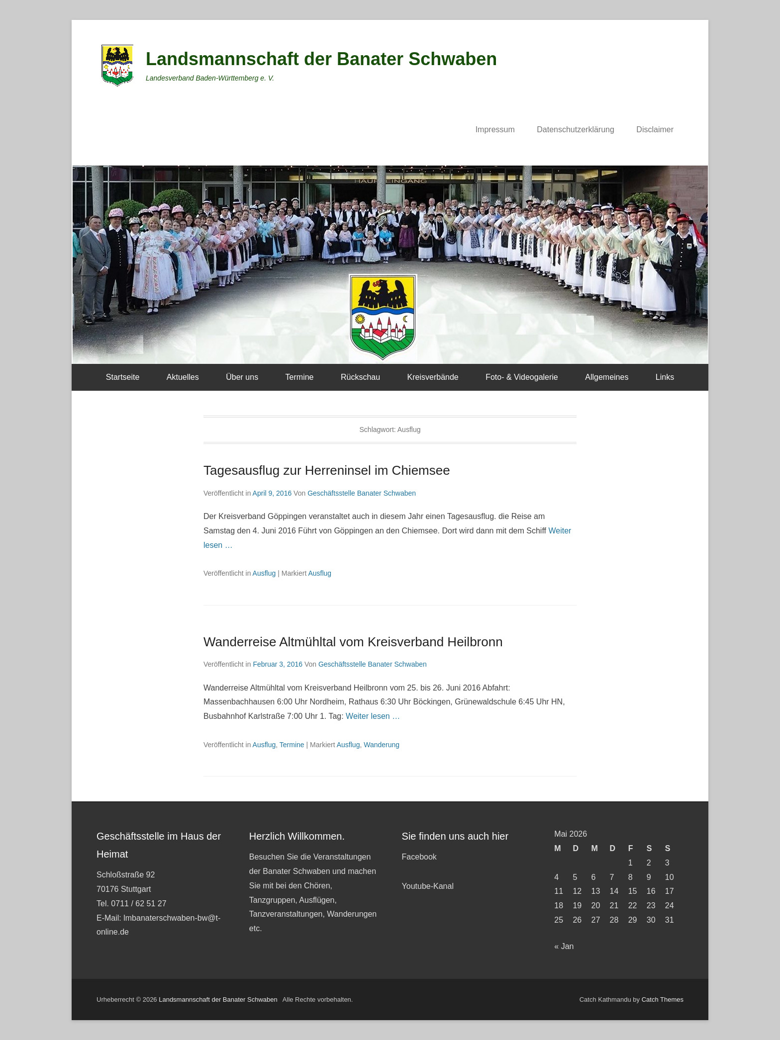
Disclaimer (655, 129)
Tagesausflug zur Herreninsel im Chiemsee (326, 470)
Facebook (419, 857)
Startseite (123, 377)
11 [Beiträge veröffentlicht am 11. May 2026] (558, 891)
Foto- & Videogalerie (522, 377)
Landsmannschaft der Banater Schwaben (321, 59)
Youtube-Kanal (428, 886)
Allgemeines (606, 377)
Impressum (495, 129)
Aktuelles (183, 377)
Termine (300, 377)
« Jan (564, 946)
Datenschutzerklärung (575, 129)
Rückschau (360, 377)
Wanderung (381, 745)
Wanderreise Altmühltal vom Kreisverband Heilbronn (353, 641)
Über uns (242, 377)
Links (665, 377)
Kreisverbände (433, 377)
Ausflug (264, 573)
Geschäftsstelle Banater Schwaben (361, 493)
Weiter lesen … (373, 716)
